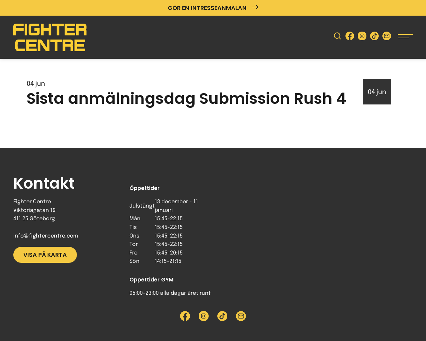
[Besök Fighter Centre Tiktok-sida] (374, 37)
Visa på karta (45, 255)
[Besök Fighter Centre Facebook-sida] (349, 37)
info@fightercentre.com (45, 236)
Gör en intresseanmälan (213, 8)
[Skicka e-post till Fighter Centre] (386, 37)
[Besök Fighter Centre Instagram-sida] (362, 37)
